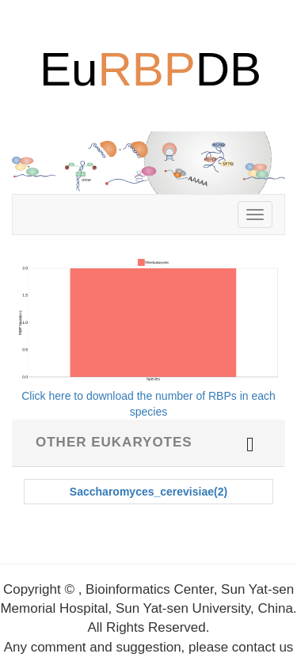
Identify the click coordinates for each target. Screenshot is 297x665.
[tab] (148, 443)
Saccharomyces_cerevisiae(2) (148, 491)
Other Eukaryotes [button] (114, 442)
